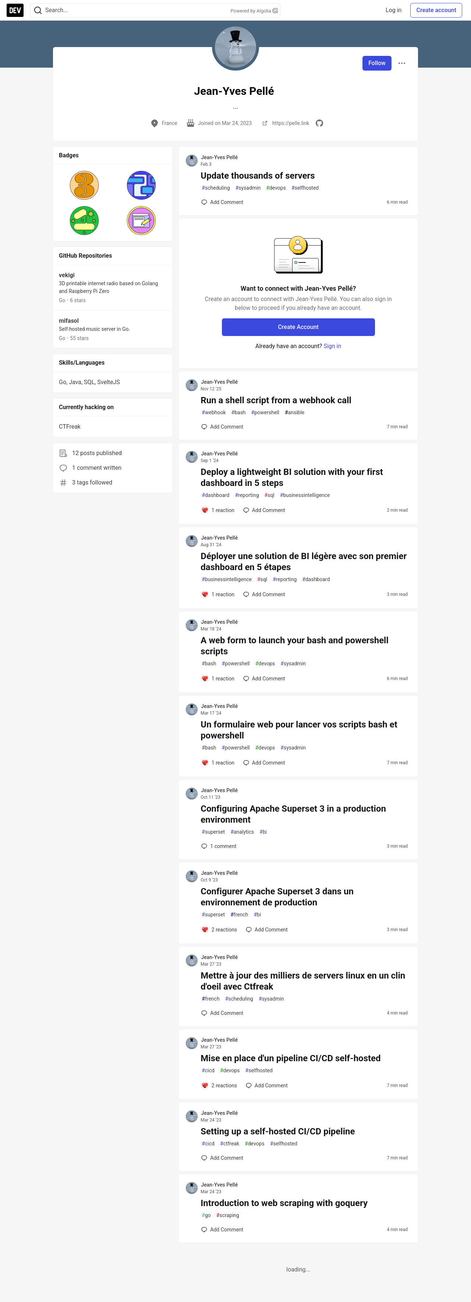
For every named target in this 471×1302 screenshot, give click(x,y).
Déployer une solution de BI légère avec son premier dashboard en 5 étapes (304, 561)
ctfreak (229, 1144)
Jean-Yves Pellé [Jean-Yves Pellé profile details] (219, 157)
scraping (227, 1215)
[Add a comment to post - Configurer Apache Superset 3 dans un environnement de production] (219, 929)
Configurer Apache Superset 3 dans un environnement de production (277, 897)
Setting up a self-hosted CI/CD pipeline (278, 1131)
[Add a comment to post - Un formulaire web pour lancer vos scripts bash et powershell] (218, 762)
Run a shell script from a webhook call (276, 400)
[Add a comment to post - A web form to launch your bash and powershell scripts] (218, 678)
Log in (393, 10)
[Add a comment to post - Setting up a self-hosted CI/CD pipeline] (222, 1158)
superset (213, 832)
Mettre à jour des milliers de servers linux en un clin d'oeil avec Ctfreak (303, 981)
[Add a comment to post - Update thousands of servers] (222, 202)
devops (276, 188)
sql (270, 495)
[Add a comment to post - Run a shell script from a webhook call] (222, 427)
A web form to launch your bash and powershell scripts (295, 646)
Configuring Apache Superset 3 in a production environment (293, 814)
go (206, 1215)
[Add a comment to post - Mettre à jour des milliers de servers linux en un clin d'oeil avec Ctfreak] (222, 1013)
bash (238, 412)
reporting (247, 495)
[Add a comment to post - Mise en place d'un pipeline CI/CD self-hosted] (219, 1085)
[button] (84, 185)
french (239, 915)
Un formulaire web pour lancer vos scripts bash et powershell (299, 730)
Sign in (332, 346)
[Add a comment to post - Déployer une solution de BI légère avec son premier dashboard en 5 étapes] (218, 594)
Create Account (298, 326)
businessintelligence (305, 495)
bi (263, 832)
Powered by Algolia (253, 11)
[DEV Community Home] (15, 10)
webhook (214, 412)
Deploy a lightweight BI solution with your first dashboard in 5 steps (292, 477)
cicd (208, 1070)
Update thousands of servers (258, 176)
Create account (436, 10)
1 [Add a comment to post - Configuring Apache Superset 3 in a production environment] (218, 846)
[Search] (38, 10)
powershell (265, 412)
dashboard (215, 495)
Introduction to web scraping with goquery (284, 1203)
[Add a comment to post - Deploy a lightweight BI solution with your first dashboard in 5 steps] (218, 510)
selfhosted (305, 188)
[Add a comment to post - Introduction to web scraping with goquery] (222, 1229)
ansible (294, 412)
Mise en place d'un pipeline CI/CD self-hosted (290, 1058)
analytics (242, 832)
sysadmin (248, 188)
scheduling (216, 188)
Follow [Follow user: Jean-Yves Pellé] (377, 63)
